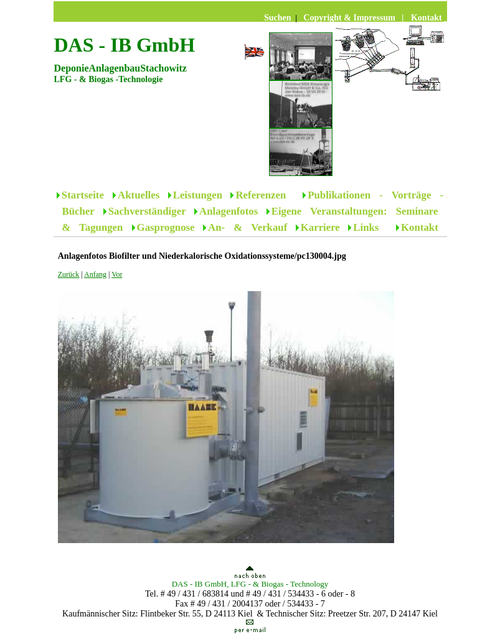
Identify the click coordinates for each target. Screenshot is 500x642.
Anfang (95, 274)
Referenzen (260, 195)
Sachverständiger (147, 211)
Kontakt (419, 227)
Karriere (320, 227)
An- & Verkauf (247, 227)
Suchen (278, 17)
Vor (116, 274)
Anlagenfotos (228, 211)
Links (370, 227)
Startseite (87, 195)
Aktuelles (138, 195)
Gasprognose (166, 227)
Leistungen (197, 195)
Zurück (69, 274)
